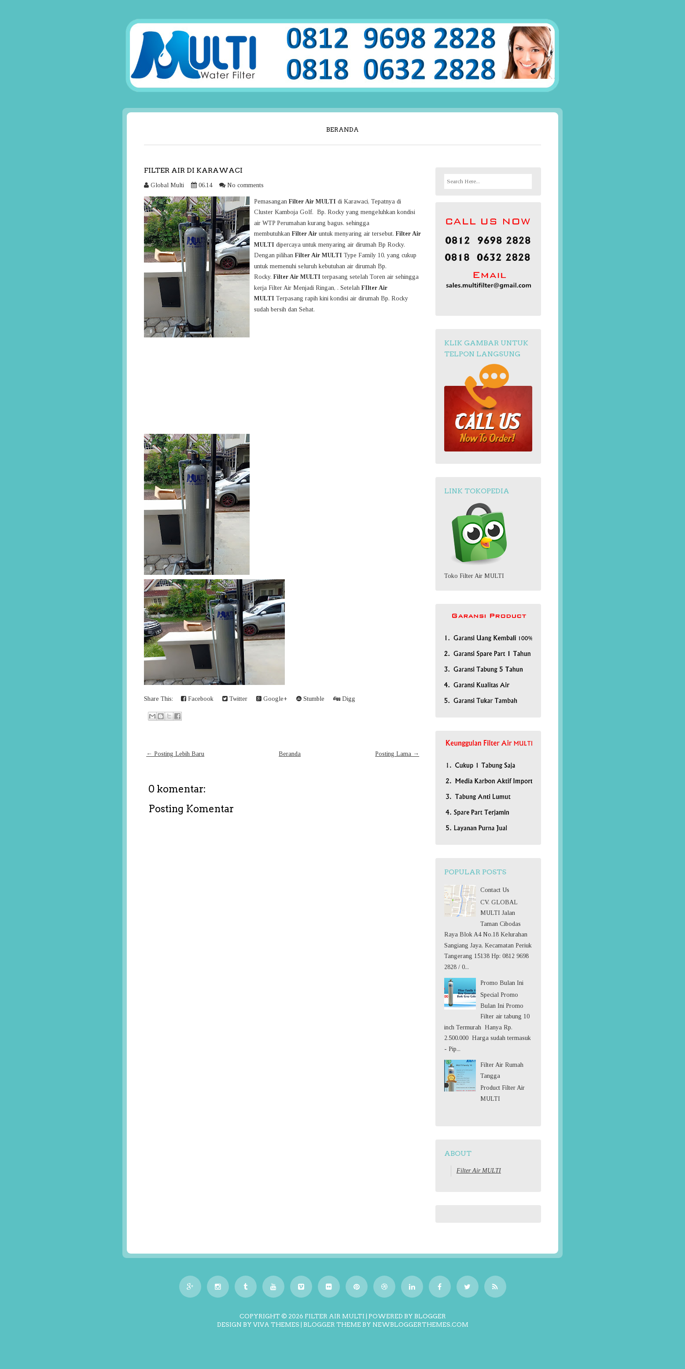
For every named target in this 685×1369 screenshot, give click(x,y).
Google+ (271, 699)
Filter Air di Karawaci (193, 170)
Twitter (234, 699)
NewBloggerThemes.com (420, 1324)
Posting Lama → (397, 754)
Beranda (342, 129)
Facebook (197, 699)
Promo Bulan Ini (501, 983)
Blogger (430, 1316)
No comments (245, 185)
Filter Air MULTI (479, 1170)
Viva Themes (276, 1324)
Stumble (310, 699)
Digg (344, 699)
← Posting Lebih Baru (175, 754)
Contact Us (494, 890)
